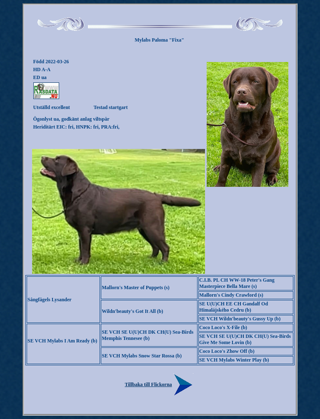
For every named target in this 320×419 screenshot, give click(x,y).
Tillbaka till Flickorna (160, 384)
